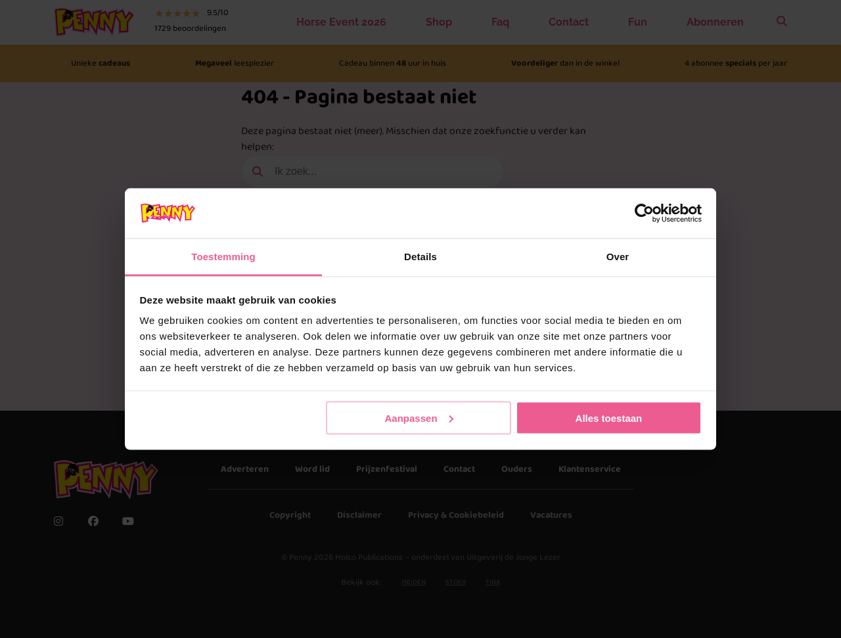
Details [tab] (420, 256)
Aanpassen (419, 417)
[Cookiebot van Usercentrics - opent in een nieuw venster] (644, 213)
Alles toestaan (609, 417)
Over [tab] (617, 256)
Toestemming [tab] (223, 256)
